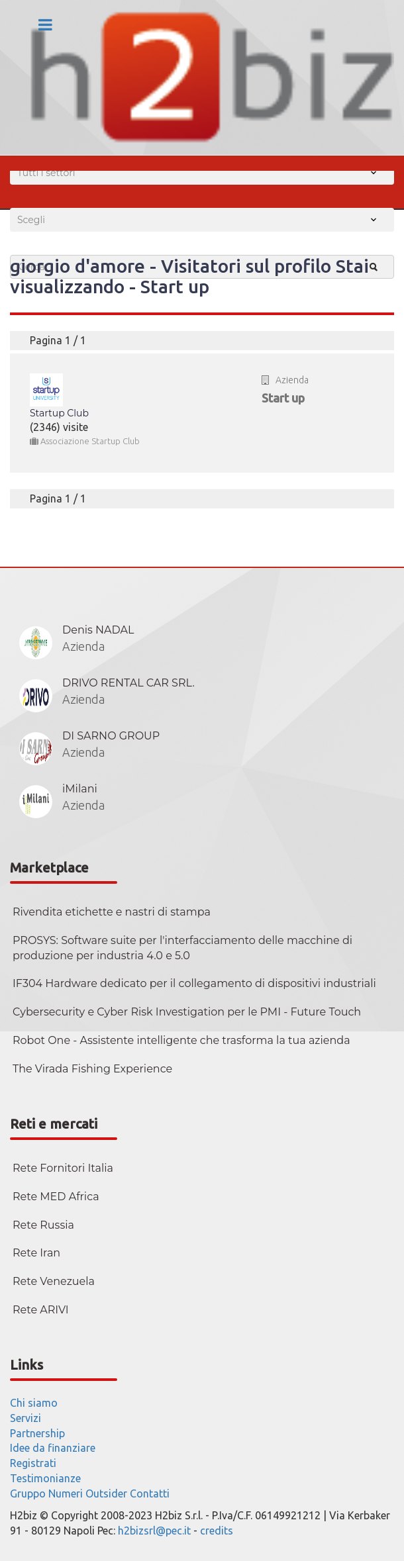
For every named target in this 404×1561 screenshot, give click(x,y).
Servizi (25, 1418)
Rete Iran (36, 1253)
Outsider (106, 1493)
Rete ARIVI (41, 1309)
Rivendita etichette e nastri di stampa (112, 912)
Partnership (37, 1433)
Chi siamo (34, 1403)
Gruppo (28, 1493)
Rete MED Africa (56, 1196)
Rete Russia (43, 1225)
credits (216, 1531)
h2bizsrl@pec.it (154, 1531)
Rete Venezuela (54, 1281)
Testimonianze (45, 1478)
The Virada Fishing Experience (92, 1069)
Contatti (150, 1493)
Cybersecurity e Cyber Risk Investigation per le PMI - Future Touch (187, 1012)
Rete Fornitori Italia (63, 1168)
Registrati (33, 1463)
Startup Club (59, 413)
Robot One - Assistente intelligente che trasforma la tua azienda (181, 1040)
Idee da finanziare (52, 1448)
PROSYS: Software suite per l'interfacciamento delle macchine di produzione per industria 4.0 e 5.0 (182, 948)
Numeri (65, 1493)
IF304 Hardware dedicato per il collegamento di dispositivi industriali (194, 983)
